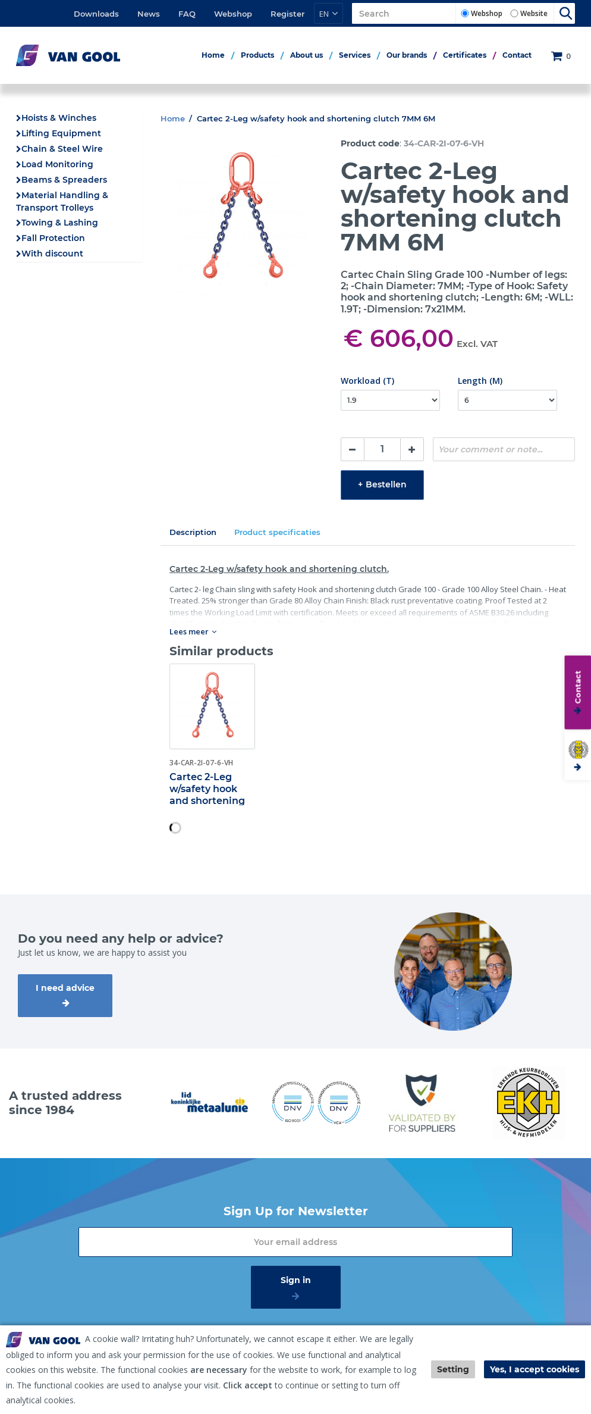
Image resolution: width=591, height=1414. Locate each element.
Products (257, 55)
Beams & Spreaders (64, 179)
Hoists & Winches (58, 117)
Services (354, 55)
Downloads (96, 13)
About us (306, 55)
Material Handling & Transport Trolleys (62, 201)
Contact (517, 55)
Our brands (406, 55)
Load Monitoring (57, 164)
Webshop (233, 13)
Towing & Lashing (59, 222)
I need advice (65, 988)
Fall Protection (53, 238)
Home (213, 55)
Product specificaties (277, 532)
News (148, 13)
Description (192, 532)
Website (534, 13)
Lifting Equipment (61, 133)
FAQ (187, 13)
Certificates (464, 55)
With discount (52, 253)
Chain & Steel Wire (62, 148)
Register (287, 13)
